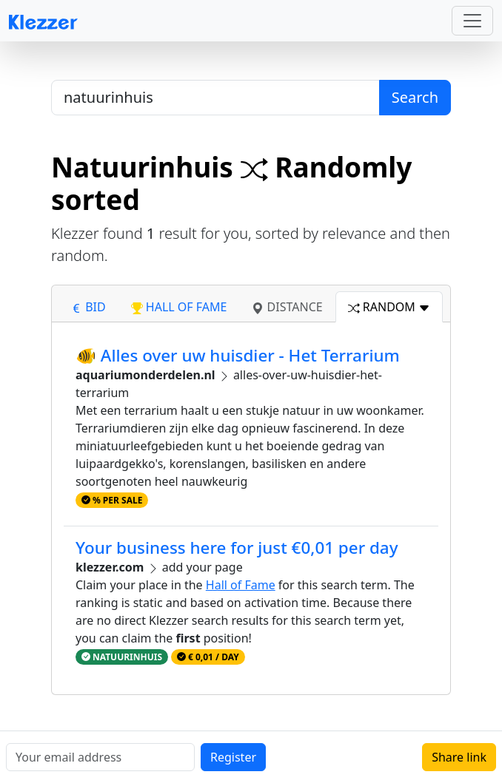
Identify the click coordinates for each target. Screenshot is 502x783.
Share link (459, 757)
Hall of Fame (240, 585)
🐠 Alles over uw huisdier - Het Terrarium (238, 355)
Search (415, 97)
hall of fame (179, 307)
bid (88, 307)
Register (233, 757)
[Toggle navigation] (472, 20)
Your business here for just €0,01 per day (237, 547)
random (389, 307)
